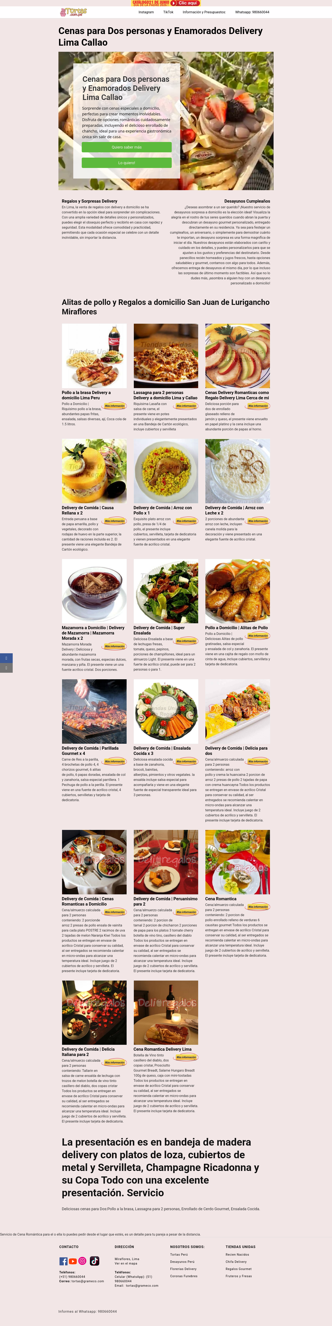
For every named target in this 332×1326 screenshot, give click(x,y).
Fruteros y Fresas (239, 1276)
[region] (166, 121)
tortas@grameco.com (88, 1281)
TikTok (168, 12)
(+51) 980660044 (72, 1276)
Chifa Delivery (236, 1261)
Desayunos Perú (182, 1261)
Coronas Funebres (184, 1276)
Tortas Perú (179, 1254)
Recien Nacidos (237, 1254)
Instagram (146, 12)
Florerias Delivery (183, 1269)
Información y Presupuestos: (204, 12)
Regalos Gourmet (239, 1269)
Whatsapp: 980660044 (252, 12)
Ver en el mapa (126, 1263)
